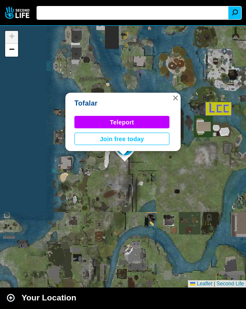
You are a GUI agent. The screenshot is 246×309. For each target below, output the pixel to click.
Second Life (18, 12)
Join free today (122, 139)
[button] (175, 98)
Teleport (122, 122)
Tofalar (86, 103)
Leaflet (201, 284)
